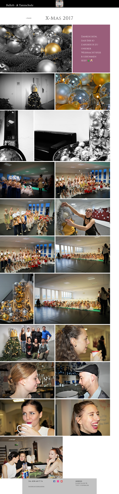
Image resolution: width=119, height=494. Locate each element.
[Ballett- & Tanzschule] (19, 5)
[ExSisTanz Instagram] (58, 481)
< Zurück (28, 18)
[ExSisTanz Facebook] (54, 481)
